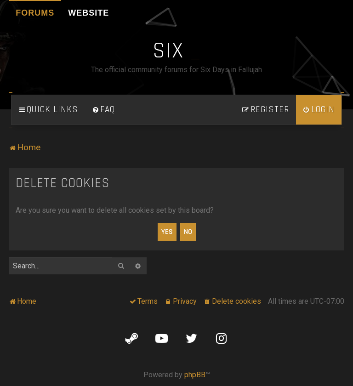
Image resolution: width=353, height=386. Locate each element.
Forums (35, 12)
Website (88, 12)
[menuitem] (103, 110)
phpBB (194, 374)
